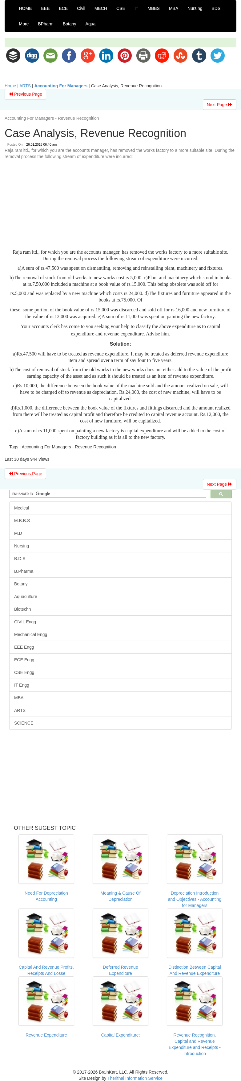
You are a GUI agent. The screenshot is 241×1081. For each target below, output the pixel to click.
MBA (173, 8)
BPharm (46, 23)
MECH (100, 8)
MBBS (153, 8)
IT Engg (21, 685)
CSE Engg (24, 672)
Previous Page (25, 94)
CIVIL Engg (25, 621)
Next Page (219, 104)
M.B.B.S (22, 520)
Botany (69, 23)
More (24, 23)
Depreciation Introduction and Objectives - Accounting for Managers (195, 899)
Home (10, 85)
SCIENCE (23, 723)
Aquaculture (25, 596)
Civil (81, 8)
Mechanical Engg (30, 634)
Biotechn (22, 609)
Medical (21, 507)
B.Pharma (23, 571)
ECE (63, 8)
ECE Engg (24, 659)
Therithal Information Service (135, 1078)
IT (136, 8)
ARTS (25, 85)
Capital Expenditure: (120, 1035)
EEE (45, 8)
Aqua (91, 23)
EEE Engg (24, 647)
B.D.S (20, 558)
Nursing (194, 8)
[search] (107, 494)
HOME (25, 8)
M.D (18, 533)
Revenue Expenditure (46, 1035)
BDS (216, 8)
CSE (120, 8)
